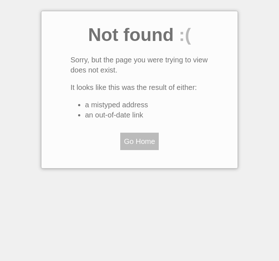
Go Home (139, 141)
